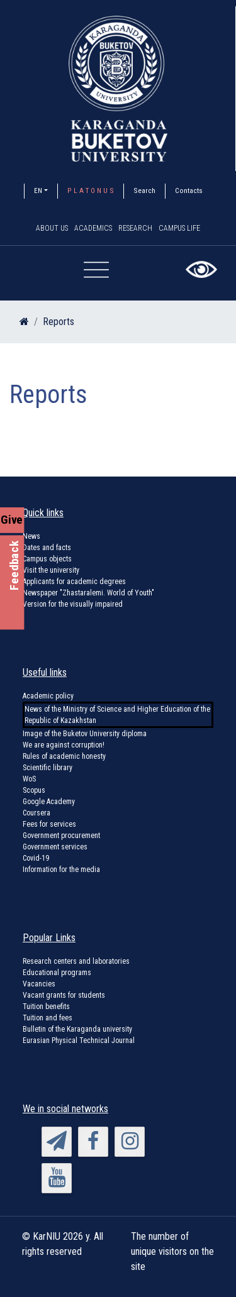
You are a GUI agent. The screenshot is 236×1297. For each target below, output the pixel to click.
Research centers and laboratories (76, 961)
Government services (55, 846)
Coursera (36, 813)
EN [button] (38, 190)
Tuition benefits (46, 1006)
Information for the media (61, 869)
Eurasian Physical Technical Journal (79, 1040)
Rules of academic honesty (64, 756)
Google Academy (49, 801)
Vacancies (39, 984)
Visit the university (51, 570)
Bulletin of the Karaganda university (77, 1029)
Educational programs (57, 972)
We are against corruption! (63, 745)
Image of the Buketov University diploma (85, 733)
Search (144, 190)
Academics (93, 228)
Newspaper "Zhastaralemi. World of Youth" (88, 592)
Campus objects (47, 559)
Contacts (189, 190)
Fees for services (49, 824)
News (31, 536)
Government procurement (61, 835)
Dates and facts (47, 547)
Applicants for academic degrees (74, 581)
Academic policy (48, 696)
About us (52, 228)
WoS (29, 779)
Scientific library (47, 767)
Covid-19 (36, 858)
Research (135, 228)
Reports (58, 322)
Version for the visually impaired (73, 604)
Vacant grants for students (64, 995)
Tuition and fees (47, 1017)
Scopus (34, 790)
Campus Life (179, 228)
